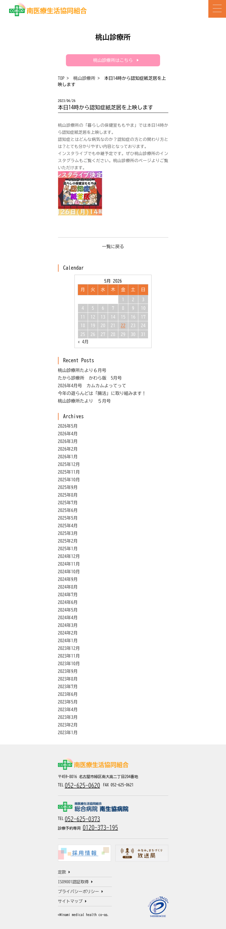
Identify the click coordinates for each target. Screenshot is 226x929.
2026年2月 (68, 449)
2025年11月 (69, 472)
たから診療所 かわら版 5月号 (90, 378)
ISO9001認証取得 (75, 882)
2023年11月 (69, 656)
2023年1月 (68, 732)
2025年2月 (68, 541)
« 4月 (83, 342)
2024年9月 (68, 579)
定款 (64, 872)
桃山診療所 (84, 78)
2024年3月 (68, 625)
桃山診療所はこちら (113, 60)
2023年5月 (68, 702)
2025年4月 (68, 525)
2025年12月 (69, 464)
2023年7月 (68, 686)
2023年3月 (68, 717)
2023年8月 (68, 679)
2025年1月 (68, 548)
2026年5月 (68, 426)
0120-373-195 (100, 827)
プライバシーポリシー (80, 892)
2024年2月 (68, 633)
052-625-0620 (82, 785)
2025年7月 (68, 502)
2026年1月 (68, 456)
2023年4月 (68, 709)
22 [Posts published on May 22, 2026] (123, 325)
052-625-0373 (82, 819)
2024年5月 (68, 610)
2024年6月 (68, 602)
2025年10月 (69, 479)
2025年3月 (68, 533)
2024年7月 (68, 594)
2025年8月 (68, 495)
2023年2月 (68, 725)
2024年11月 (69, 564)
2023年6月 (68, 694)
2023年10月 (69, 663)
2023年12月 (69, 648)
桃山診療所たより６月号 (82, 370)
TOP (61, 78)
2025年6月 (68, 510)
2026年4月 (68, 433)
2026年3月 (68, 441)
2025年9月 (68, 487)
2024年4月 (68, 617)
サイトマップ (72, 901)
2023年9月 (68, 671)
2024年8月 (68, 587)
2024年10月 (69, 571)
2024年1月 (68, 640)
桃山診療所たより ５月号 (84, 401)
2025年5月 (68, 518)
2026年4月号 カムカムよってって (92, 385)
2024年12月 (69, 556)
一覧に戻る (113, 246)
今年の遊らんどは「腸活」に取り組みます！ (102, 393)
